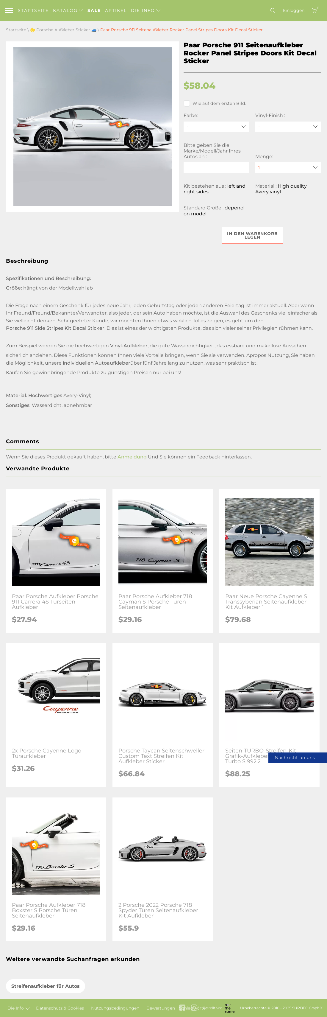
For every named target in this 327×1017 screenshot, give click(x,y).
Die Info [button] (145, 10)
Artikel (116, 10)
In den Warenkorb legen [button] (252, 235)
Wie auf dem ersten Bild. (215, 103)
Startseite (33, 10)
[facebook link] (182, 1008)
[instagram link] (194, 1008)
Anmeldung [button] (132, 457)
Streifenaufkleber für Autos (45, 986)
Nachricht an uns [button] (295, 757)
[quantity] (288, 167)
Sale (94, 10)
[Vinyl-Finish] (288, 127)
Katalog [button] (68, 10)
